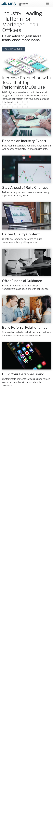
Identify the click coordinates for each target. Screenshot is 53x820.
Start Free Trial (13, 49)
